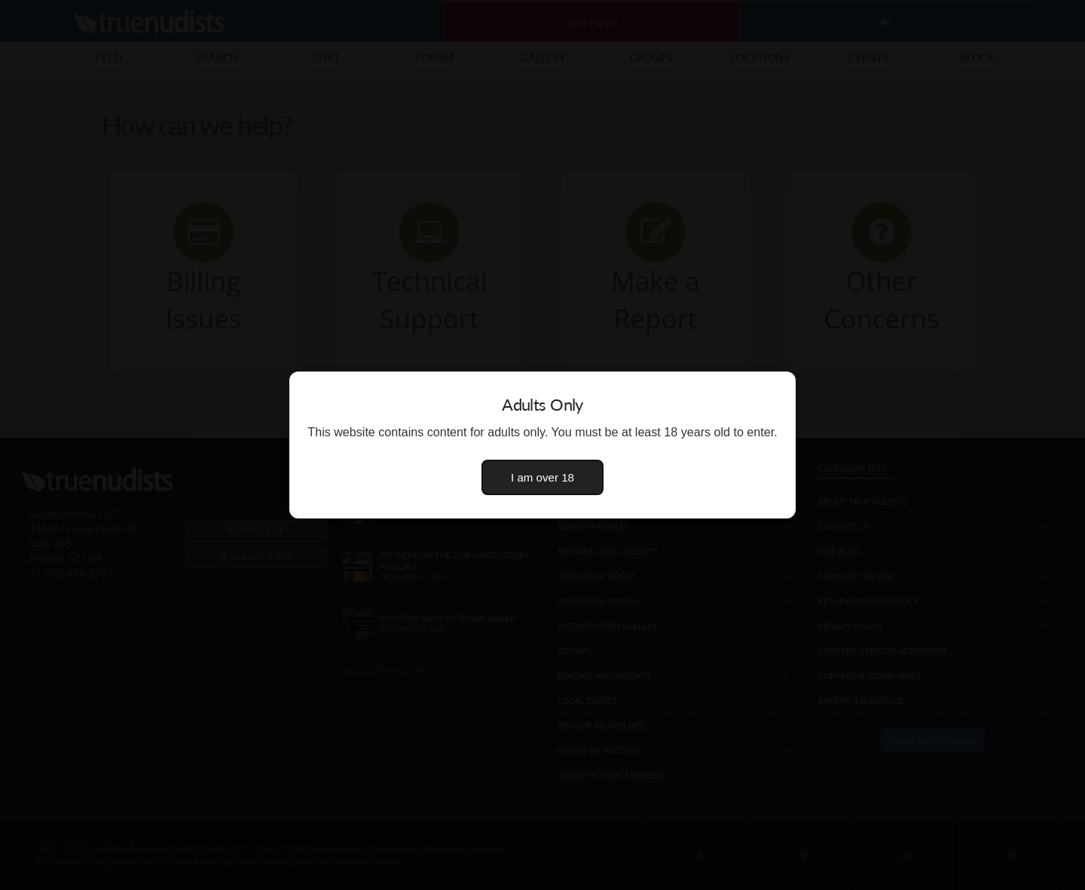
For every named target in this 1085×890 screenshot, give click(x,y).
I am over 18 (542, 477)
